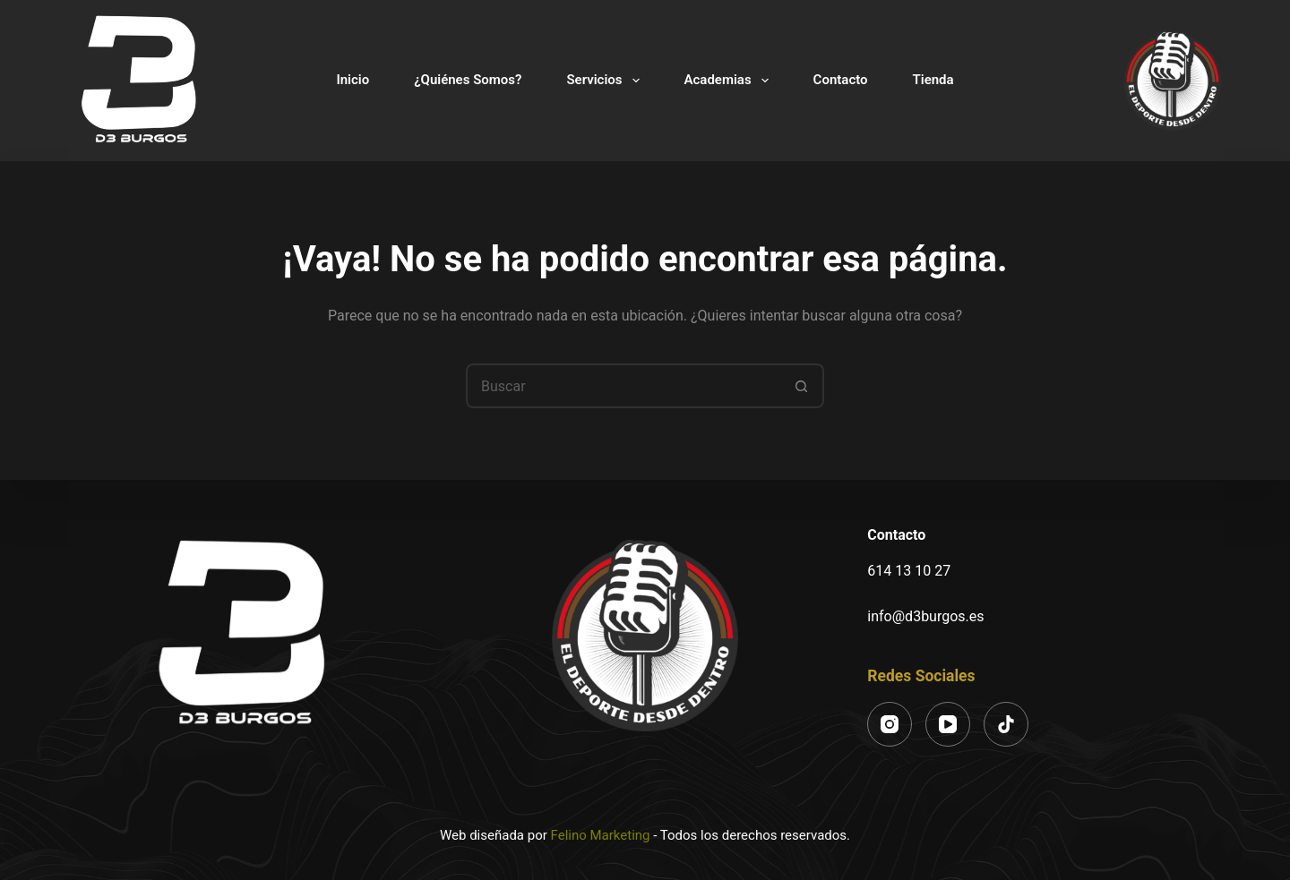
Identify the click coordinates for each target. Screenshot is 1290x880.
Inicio (352, 80)
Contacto (840, 80)
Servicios (606, 80)
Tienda (933, 80)
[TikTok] (1006, 724)
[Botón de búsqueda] (801, 385)
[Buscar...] (622, 385)
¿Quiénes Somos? (467, 80)
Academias (730, 80)
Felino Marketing (600, 835)
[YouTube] (947, 724)
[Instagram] (889, 724)
